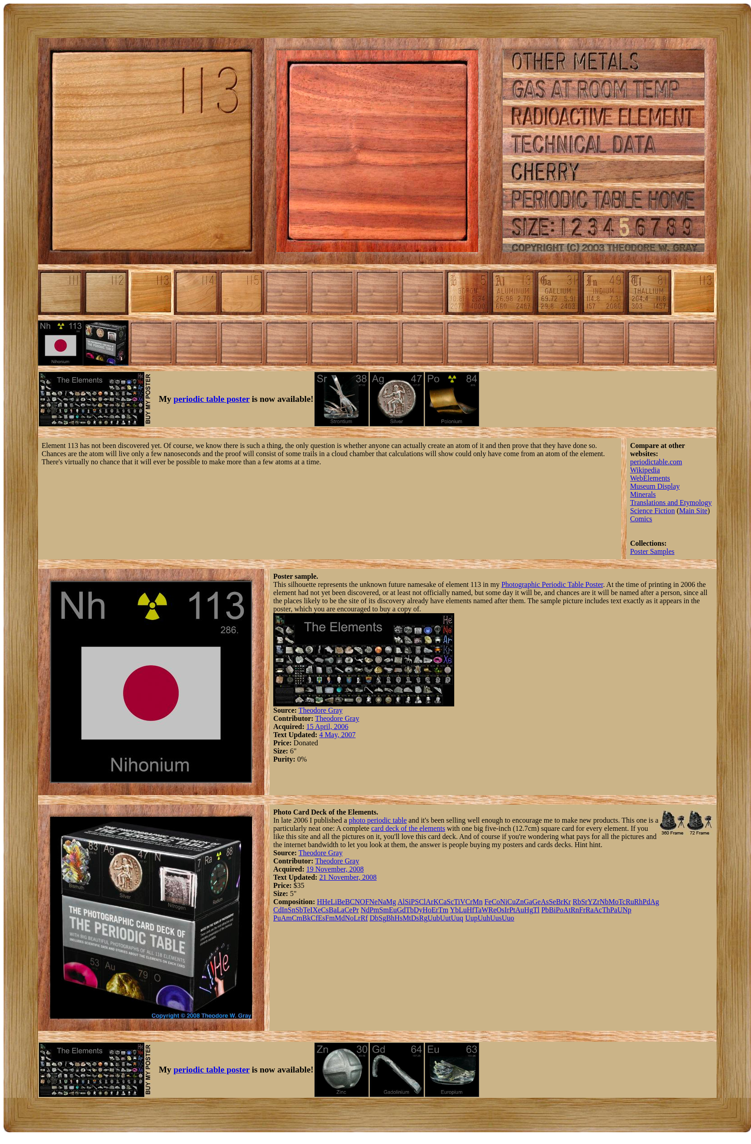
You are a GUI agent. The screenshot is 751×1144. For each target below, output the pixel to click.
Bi (552, 910)
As (545, 902)
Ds (415, 918)
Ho (427, 910)
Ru (630, 902)
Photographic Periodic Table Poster (552, 584)
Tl (536, 910)
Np (627, 910)
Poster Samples (652, 551)
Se (552, 902)
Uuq (457, 918)
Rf (364, 918)
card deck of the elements (408, 828)
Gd (401, 910)
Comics (641, 519)
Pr (355, 910)
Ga (528, 902)
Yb (454, 910)
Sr (584, 902)
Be (341, 902)
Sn (291, 910)
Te (306, 910)
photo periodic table (378, 820)
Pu (277, 918)
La (340, 910)
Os (500, 910)
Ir (506, 910)
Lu (463, 910)
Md (340, 918)
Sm (384, 910)
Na (382, 902)
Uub (434, 918)
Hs (399, 918)
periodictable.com (656, 462)
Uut (445, 918)
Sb (299, 910)
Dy (418, 910)
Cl (422, 902)
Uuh (484, 918)
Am (286, 918)
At (566, 910)
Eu (393, 910)
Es (321, 918)
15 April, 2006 (327, 726)
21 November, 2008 (348, 877)
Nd (365, 910)
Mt (407, 918)
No (349, 918)
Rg (423, 918)
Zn (520, 902)
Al (401, 902)
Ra (589, 910)
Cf (314, 918)
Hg (528, 910)
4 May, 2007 (337, 735)
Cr (468, 902)
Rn (574, 910)
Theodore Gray (320, 710)
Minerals (643, 494)
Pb (545, 910)
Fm (330, 918)
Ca (442, 902)
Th (606, 910)
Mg (391, 902)
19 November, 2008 (335, 869)
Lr (357, 918)
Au (519, 910)
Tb (410, 910)
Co (496, 902)
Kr (567, 902)
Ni (503, 902)
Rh (638, 902)
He (326, 902)
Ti (457, 902)
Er (435, 910)
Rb (577, 902)
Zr (596, 902)
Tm (443, 910)
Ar (429, 902)
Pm (374, 910)
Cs (325, 910)
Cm (297, 918)
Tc (622, 902)
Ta (478, 910)
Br (559, 902)
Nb (603, 902)
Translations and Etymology (671, 502)
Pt (512, 910)
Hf (471, 910)
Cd (277, 910)
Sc (450, 902)
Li (334, 902)
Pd (646, 902)
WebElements (650, 478)
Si (408, 902)
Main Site (693, 511)
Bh (390, 918)
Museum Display (655, 486)
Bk (306, 918)
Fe (488, 902)
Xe (317, 910)
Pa (613, 910)
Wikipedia (645, 470)
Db (374, 918)
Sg (382, 918)
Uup (471, 918)
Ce (348, 910)
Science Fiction (652, 511)
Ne (373, 902)
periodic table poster (212, 399)
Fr (582, 910)
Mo (613, 902)
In (285, 910)
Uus (496, 918)
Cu (511, 902)
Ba (332, 910)
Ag (654, 902)
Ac (598, 910)
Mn (477, 902)
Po (559, 910)
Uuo (508, 918)
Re (492, 910)
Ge (536, 902)
